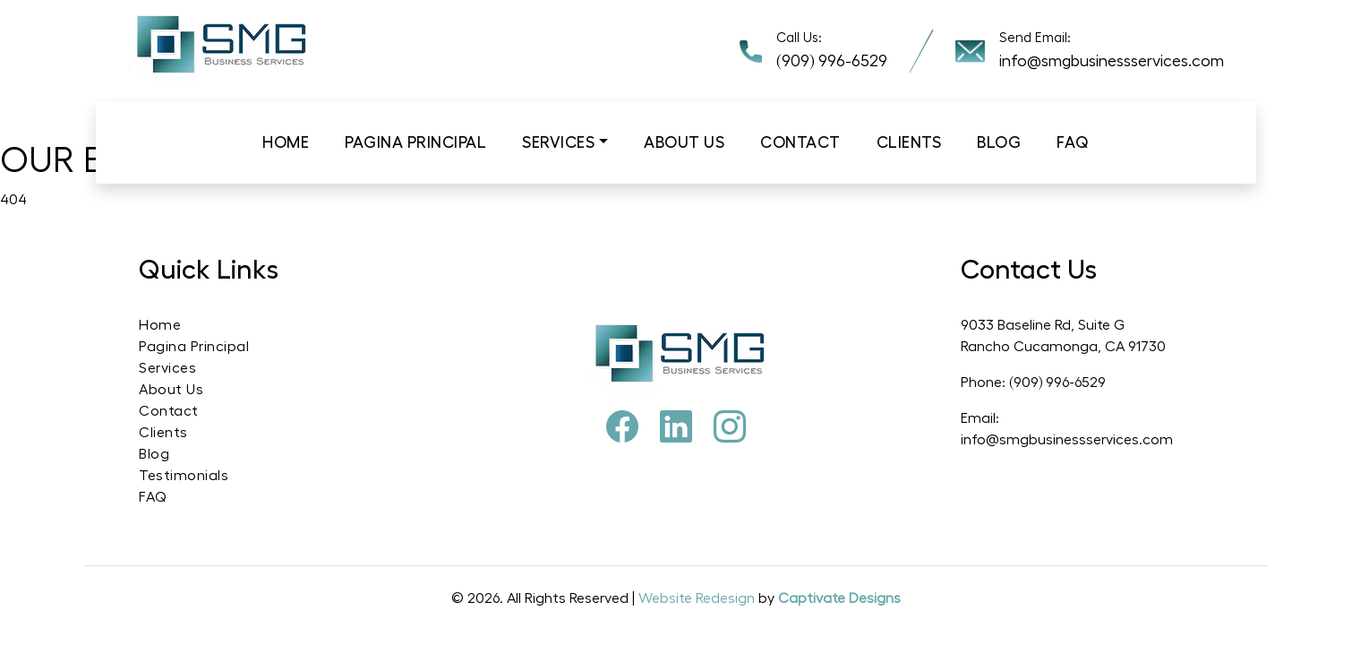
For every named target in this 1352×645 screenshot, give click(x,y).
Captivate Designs (839, 598)
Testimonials (183, 476)
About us (684, 142)
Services (558, 142)
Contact (800, 142)
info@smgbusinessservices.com (1111, 61)
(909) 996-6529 (831, 61)
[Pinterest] (676, 428)
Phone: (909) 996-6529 (1033, 382)
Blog (999, 142)
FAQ (153, 497)
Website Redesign (698, 598)
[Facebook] (622, 428)
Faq (1073, 142)
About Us (171, 390)
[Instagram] (730, 428)
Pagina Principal (415, 142)
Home (285, 142)
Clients (909, 142)
